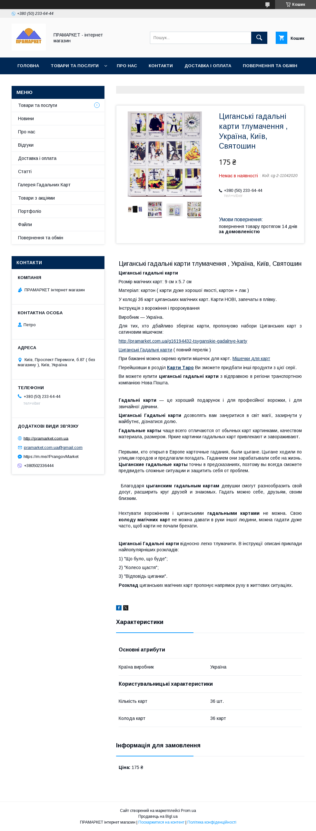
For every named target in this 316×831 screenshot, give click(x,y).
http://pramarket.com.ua (46, 438)
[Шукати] (259, 38)
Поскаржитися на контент (161, 822)
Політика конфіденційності (211, 822)
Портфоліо (29, 211)
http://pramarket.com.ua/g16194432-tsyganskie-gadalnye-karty (183, 341)
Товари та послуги (75, 65)
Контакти (161, 65)
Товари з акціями (36, 198)
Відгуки (26, 145)
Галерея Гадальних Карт (44, 184)
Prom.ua (188, 810)
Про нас (127, 65)
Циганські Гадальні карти (145, 349)
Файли (25, 224)
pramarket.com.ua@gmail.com (53, 447)
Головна (28, 65)
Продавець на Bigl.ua (158, 816)
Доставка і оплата (207, 65)
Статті (25, 171)
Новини (26, 118)
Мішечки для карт (251, 358)
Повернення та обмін (270, 65)
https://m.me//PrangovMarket (51, 456)
